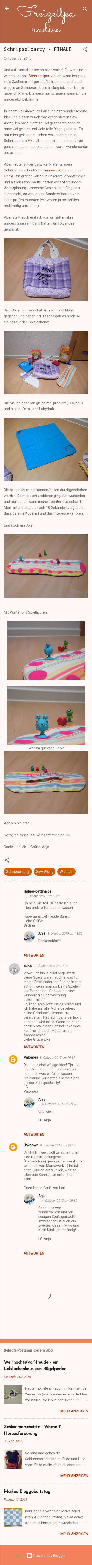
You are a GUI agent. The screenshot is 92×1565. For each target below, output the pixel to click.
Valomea (31, 1057)
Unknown (31, 1145)
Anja (41, 933)
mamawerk (52, 170)
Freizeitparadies (46, 21)
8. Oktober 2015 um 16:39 (57, 1057)
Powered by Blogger (46, 1555)
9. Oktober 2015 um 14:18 (57, 1145)
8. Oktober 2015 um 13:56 (64, 933)
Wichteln (66, 871)
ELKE (28, 965)
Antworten (34, 955)
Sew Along (44, 871)
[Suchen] (85, 9)
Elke (31, 141)
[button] (85, 50)
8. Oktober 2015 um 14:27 (51, 966)
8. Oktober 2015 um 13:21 (43, 896)
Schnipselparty (40, 76)
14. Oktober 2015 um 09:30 (58, 1200)
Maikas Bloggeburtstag (27, 1491)
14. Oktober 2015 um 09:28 (58, 1104)
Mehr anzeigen (74, 1411)
